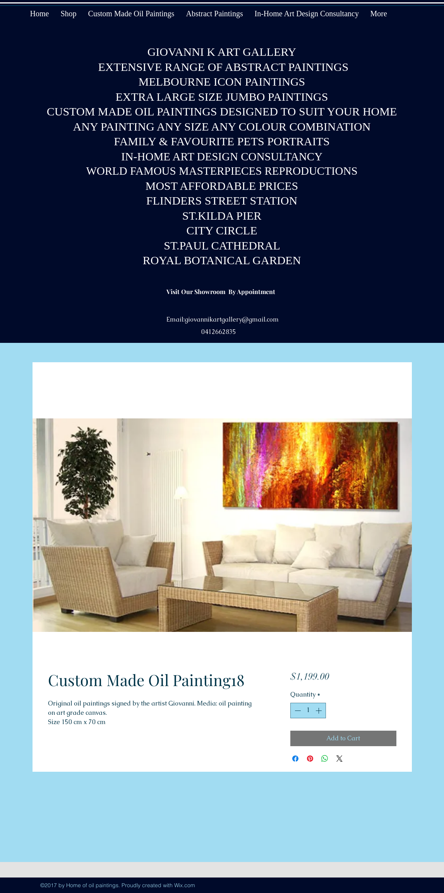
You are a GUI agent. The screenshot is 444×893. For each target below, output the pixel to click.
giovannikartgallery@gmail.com (232, 319)
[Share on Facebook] (295, 758)
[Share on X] (339, 758)
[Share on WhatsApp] (324, 758)
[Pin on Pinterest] (310, 758)
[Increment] (319, 710)
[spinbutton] (308, 710)
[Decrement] (296, 710)
